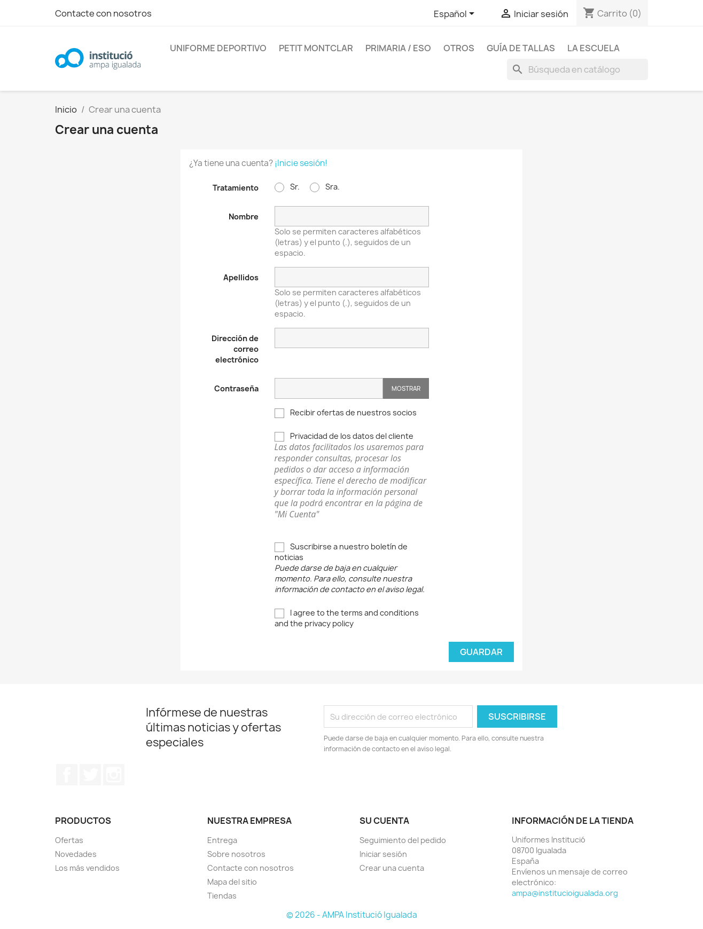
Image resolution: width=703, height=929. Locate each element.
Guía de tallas (521, 48)
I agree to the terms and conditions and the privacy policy (347, 618)
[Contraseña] (329, 388)
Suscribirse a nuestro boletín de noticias (350, 567)
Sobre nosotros (236, 854)
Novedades (76, 854)
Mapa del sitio (232, 882)
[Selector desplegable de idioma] (456, 14)
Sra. (325, 187)
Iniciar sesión (383, 854)
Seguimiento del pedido (403, 840)
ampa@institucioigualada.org (565, 893)
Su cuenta (384, 820)
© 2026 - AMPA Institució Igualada (351, 914)
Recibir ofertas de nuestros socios (346, 412)
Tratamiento (236, 188)
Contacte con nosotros (103, 13)
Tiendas (222, 896)
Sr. (287, 187)
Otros (458, 48)
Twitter (90, 774)
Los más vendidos (87, 868)
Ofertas (69, 840)
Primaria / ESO (398, 48)
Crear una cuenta (392, 868)
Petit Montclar (316, 48)
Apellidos (241, 277)
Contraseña (236, 388)
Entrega (222, 840)
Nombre (244, 216)
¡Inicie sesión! (301, 163)
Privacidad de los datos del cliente (352, 475)
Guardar (481, 652)
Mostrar (406, 388)
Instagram (113, 774)
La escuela (593, 48)
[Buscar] (577, 69)
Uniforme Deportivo (218, 48)
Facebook (66, 774)
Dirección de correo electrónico (235, 349)
